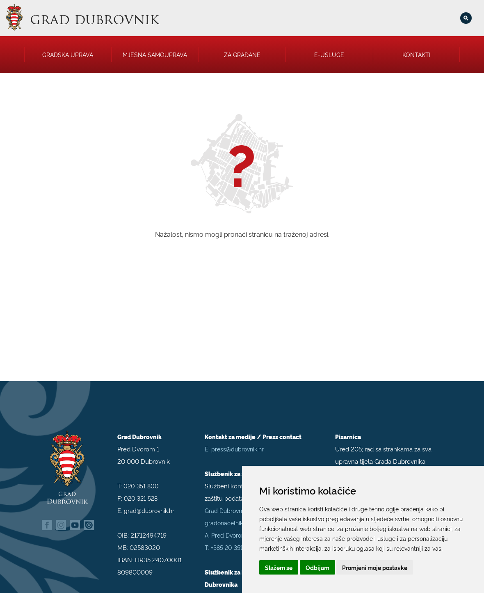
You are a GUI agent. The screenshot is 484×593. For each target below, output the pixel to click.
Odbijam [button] (317, 567)
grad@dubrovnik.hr (149, 506)
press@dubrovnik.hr (237, 444)
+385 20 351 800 (233, 543)
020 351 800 (141, 481)
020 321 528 (141, 493)
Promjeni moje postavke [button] (374, 567)
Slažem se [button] (278, 567)
